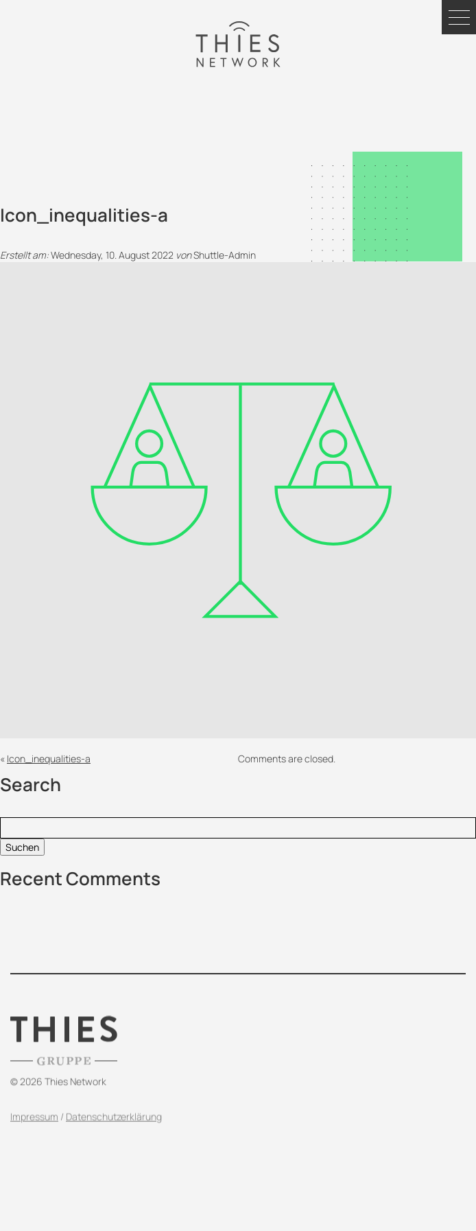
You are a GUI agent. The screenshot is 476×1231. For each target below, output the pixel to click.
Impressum (34, 1129)
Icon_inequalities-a (49, 758)
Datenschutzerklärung (114, 1129)
